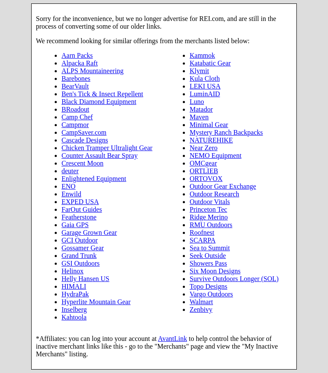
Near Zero (203, 147)
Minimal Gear (209, 124)
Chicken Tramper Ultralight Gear (107, 147)
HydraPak (75, 294)
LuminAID (205, 94)
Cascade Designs (85, 140)
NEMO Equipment (215, 155)
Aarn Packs (77, 55)
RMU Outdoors (211, 224)
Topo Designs (208, 286)
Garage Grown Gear (89, 232)
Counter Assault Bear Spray (100, 155)
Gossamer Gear (83, 248)
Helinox (73, 271)
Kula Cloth (205, 78)
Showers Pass (208, 263)
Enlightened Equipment (94, 178)
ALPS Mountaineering (92, 70)
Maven (199, 117)
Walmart (201, 301)
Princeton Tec (208, 209)
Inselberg (74, 309)
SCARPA (203, 240)
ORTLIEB (204, 171)
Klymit (199, 70)
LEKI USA (205, 86)
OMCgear (203, 163)
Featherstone (79, 217)
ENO (69, 186)
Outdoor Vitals (210, 201)
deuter (70, 171)
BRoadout (75, 109)
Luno (197, 101)
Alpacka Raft (80, 63)
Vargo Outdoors (211, 294)
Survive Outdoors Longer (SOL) (234, 278)
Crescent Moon (82, 163)
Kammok (202, 55)
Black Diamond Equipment (99, 101)
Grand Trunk (79, 255)
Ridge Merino (209, 217)
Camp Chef (77, 117)
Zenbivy (201, 309)
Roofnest (202, 232)
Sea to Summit (210, 248)
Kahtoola (74, 317)
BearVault (75, 86)
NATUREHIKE (211, 140)
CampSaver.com (84, 132)
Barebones (76, 78)
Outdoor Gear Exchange (223, 186)
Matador (201, 109)
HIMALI (74, 286)
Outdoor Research (214, 194)
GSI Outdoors (81, 263)
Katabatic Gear (210, 63)
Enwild (71, 194)
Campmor (75, 124)
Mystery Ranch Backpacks (226, 132)
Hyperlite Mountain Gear (96, 301)
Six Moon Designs (215, 271)
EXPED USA (80, 201)
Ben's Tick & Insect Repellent (102, 94)
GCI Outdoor (80, 240)
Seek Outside (208, 255)
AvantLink (172, 338)
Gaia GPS (75, 224)
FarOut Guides (82, 209)
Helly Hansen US (85, 278)
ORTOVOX (206, 178)
